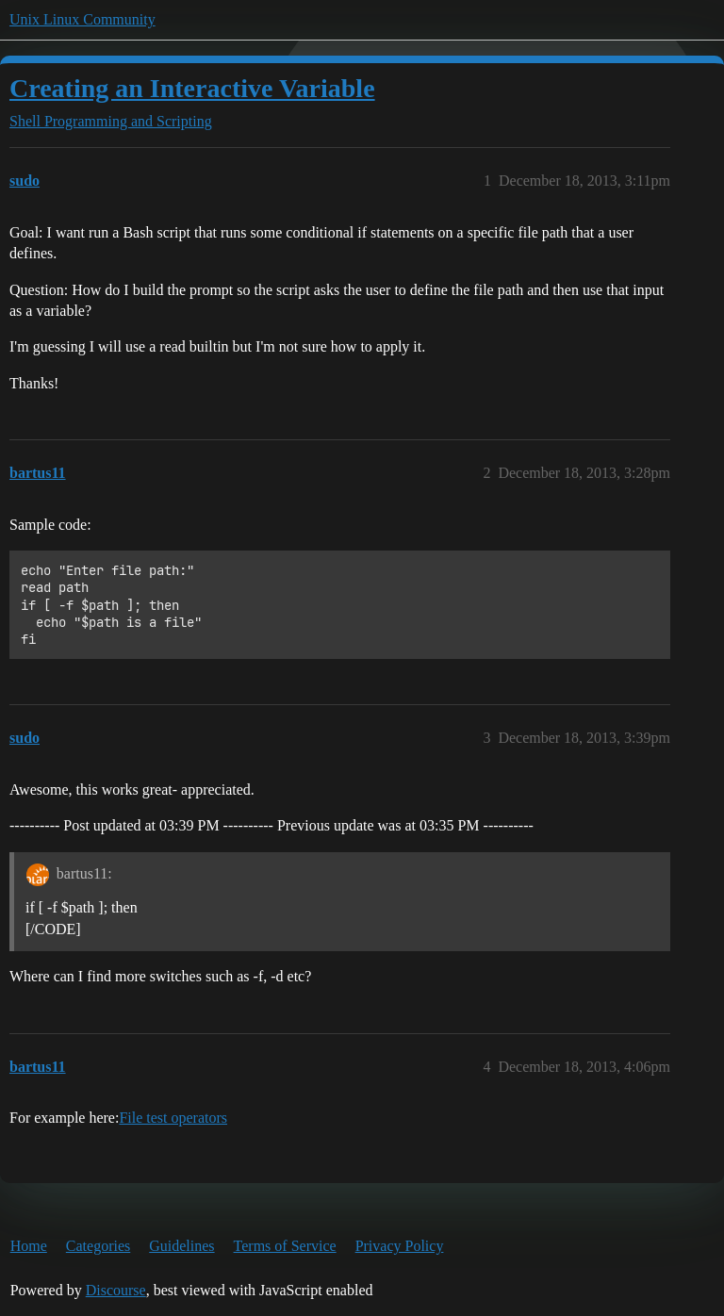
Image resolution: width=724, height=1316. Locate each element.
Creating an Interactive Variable (192, 88)
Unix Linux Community (82, 19)
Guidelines (181, 1246)
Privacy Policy (399, 1246)
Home (28, 1246)
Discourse (116, 1290)
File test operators (173, 1118)
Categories (98, 1246)
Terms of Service (285, 1246)
